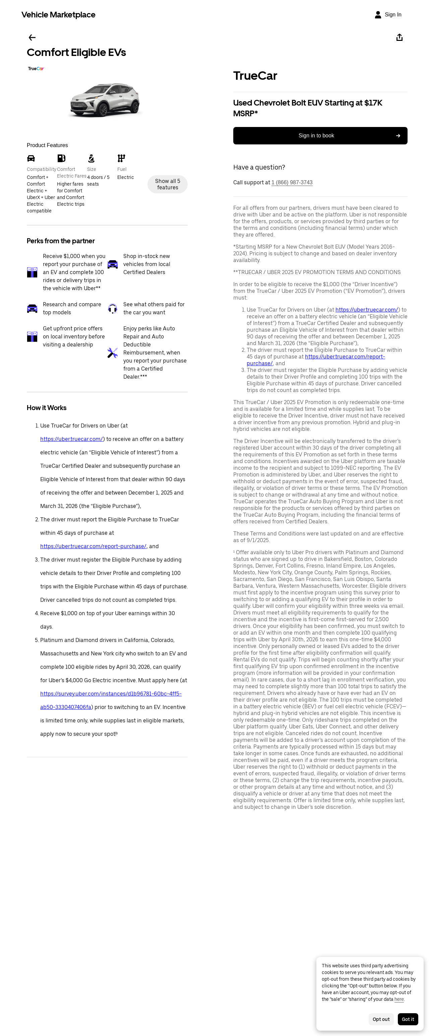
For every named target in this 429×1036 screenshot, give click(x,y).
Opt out (381, 1019)
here (399, 999)
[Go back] (32, 37)
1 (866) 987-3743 (292, 182)
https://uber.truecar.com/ (71, 439)
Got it (408, 1019)
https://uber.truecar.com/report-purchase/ (93, 546)
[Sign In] (388, 14)
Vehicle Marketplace (58, 14)
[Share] (399, 37)
